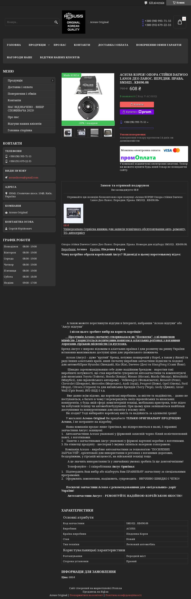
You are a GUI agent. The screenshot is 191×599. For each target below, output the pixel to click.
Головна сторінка (20, 130)
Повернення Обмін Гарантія (158, 45)
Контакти (82, 45)
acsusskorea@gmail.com (23, 177)
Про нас (60, 45)
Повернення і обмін (22, 93)
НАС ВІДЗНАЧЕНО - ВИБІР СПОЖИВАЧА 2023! (26, 108)
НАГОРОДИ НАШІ (19, 57)
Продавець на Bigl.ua (95, 591)
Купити (139, 104)
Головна (14, 45)
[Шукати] (56, 22)
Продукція (37, 45)
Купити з (138, 112)
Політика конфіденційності (123, 595)
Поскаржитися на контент (86, 595)
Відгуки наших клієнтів (60, 57)
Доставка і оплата (113, 45)
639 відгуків (156, 2)
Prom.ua (117, 588)
